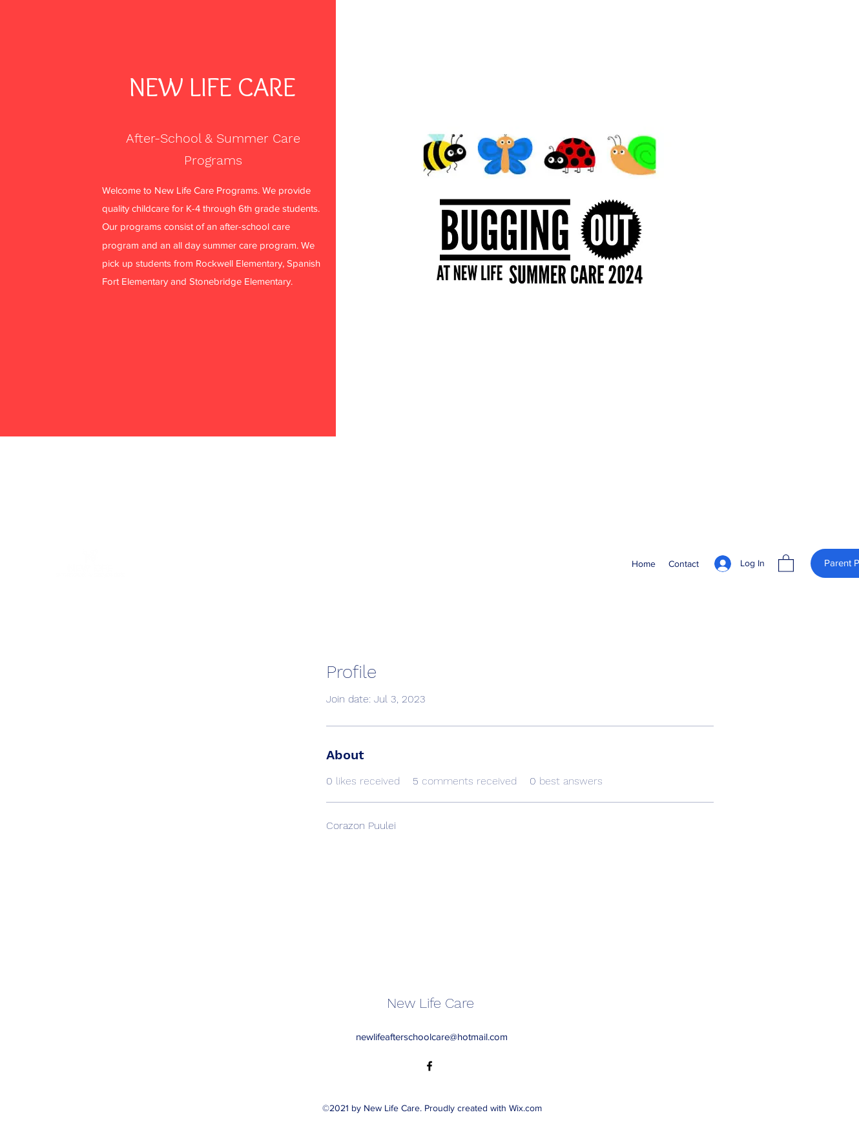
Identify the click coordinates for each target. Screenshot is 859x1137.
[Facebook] (429, 1066)
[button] (786, 562)
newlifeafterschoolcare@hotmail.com (432, 1036)
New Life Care (430, 1003)
